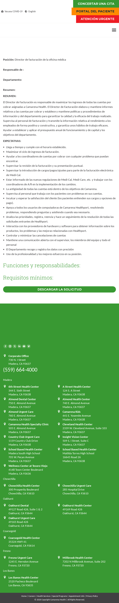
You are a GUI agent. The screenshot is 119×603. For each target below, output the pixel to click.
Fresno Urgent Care (20, 557)
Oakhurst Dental (19, 505)
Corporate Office (19, 356)
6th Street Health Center (24, 386)
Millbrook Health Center (78, 557)
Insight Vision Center (75, 437)
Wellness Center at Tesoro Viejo (28, 466)
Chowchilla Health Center (24, 485)
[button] (113, 29)
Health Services (43, 596)
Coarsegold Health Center (24, 538)
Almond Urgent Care (21, 412)
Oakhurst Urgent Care (22, 518)
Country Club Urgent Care (24, 437)
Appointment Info (76, 596)
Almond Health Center (76, 399)
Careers (32, 596)
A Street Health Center (77, 386)
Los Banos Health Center (23, 577)
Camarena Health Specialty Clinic (29, 424)
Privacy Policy (92, 596)
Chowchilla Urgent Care (77, 485)
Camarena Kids (72, 412)
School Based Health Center (25, 449)
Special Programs (59, 596)
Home (24, 596)
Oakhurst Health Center (77, 505)
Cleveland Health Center (78, 424)
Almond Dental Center (22, 399)
